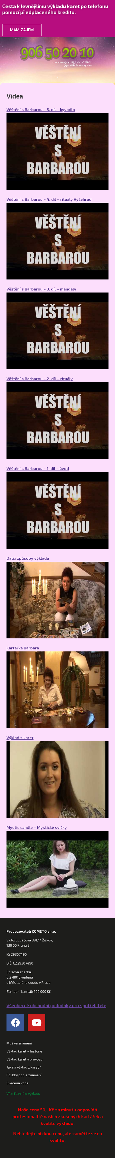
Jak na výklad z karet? (23, 1067)
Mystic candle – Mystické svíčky (36, 827)
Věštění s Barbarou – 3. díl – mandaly (41, 288)
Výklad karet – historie (24, 1051)
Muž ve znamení (19, 1043)
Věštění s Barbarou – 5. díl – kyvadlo (40, 109)
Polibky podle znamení (24, 1075)
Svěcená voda (17, 1083)
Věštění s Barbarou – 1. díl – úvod (37, 468)
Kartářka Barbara (22, 647)
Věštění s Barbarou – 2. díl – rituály (39, 378)
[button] (57, 76)
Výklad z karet (20, 737)
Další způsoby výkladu (27, 558)
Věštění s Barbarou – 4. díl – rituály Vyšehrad (49, 199)
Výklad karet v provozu (24, 1059)
